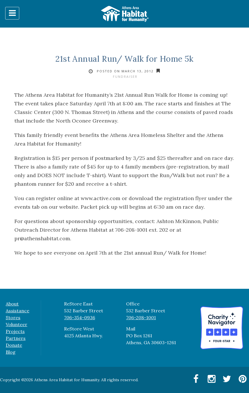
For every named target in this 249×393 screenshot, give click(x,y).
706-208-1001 (141, 317)
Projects (15, 331)
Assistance (17, 310)
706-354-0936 (79, 317)
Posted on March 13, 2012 (125, 71)
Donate (14, 345)
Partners (16, 338)
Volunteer (16, 324)
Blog (11, 352)
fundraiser (125, 76)
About (12, 304)
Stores (13, 317)
